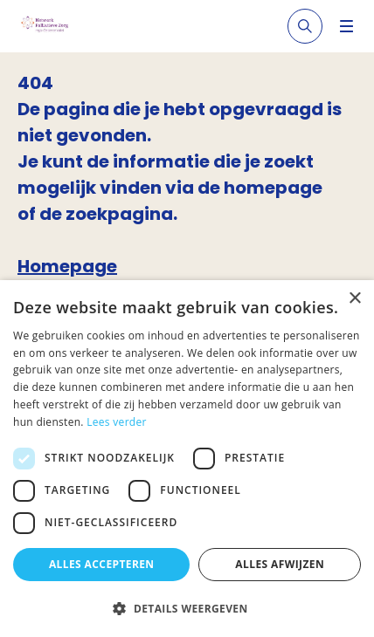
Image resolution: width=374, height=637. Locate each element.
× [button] (354, 298)
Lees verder (117, 421)
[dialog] (187, 458)
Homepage (67, 266)
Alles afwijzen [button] (279, 564)
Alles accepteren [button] (102, 564)
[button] (187, 608)
